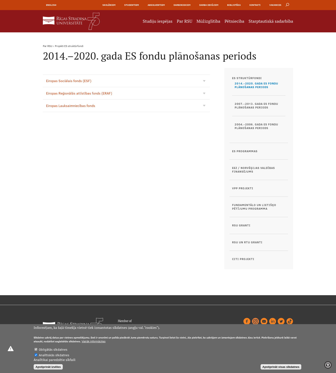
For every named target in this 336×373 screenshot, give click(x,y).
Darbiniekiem (182, 5)
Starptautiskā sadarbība (271, 21)
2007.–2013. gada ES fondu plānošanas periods (256, 105)
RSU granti (241, 225)
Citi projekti (243, 259)
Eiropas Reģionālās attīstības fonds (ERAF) (79, 93)
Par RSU (184, 21)
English (51, 5)
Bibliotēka (234, 5)
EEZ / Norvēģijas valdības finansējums (253, 169)
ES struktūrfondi (73, 46)
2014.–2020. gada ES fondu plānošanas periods (256, 85)
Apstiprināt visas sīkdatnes (281, 366)
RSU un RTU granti (247, 242)
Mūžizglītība (208, 21)
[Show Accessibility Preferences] (328, 365)
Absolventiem (156, 5)
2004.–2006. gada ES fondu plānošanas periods (256, 126)
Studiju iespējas (157, 21)
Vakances (275, 5)
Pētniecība (234, 21)
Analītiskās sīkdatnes (54, 355)
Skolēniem (109, 5)
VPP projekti (242, 188)
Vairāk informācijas (94, 341)
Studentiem (131, 5)
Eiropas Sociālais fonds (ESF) (68, 80)
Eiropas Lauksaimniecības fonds (70, 105)
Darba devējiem (208, 5)
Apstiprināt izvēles (48, 366)
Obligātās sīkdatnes (53, 349)
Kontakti (255, 5)
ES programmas (245, 151)
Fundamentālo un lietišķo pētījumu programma (254, 207)
